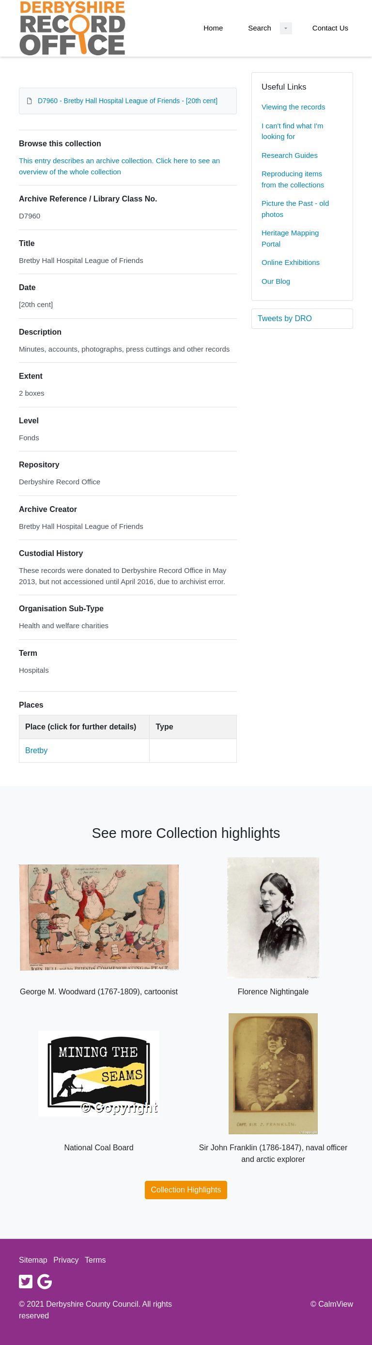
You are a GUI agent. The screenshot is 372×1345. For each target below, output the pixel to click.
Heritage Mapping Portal (290, 238)
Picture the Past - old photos (295, 208)
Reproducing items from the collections (293, 179)
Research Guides (290, 155)
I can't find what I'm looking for (292, 131)
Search (259, 28)
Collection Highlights (186, 1190)
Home (213, 28)
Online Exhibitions (291, 262)
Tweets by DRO (285, 318)
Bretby (36, 750)
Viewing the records (293, 107)
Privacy (65, 1260)
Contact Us (330, 28)
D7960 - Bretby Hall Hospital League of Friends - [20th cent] (127, 101)
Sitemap (33, 1260)
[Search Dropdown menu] (286, 28)
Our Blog (276, 281)
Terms (95, 1260)
